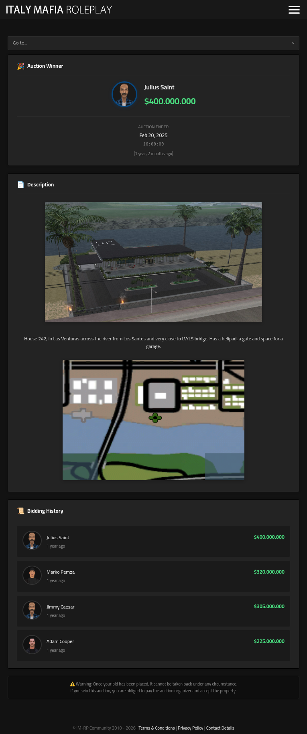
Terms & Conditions (156, 728)
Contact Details (220, 728)
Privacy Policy (190, 728)
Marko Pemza (61, 572)
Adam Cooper (60, 641)
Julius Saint (159, 87)
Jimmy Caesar (60, 607)
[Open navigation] (294, 9)
